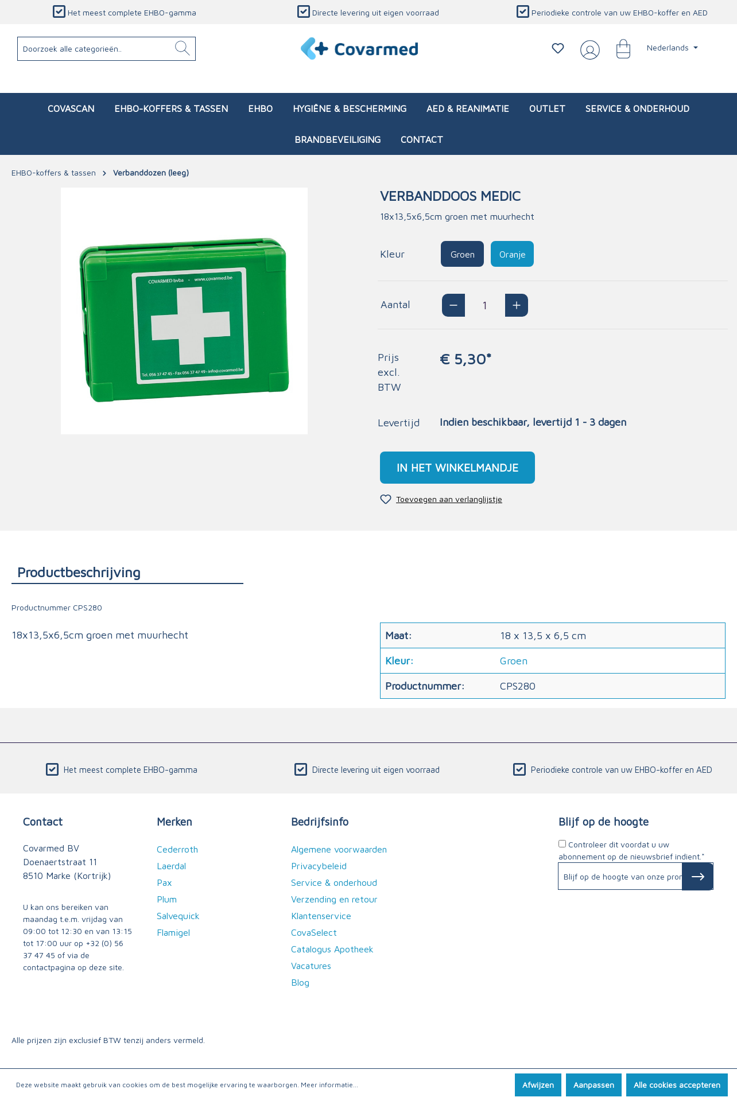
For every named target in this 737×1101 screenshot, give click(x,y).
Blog (300, 982)
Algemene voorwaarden (339, 849)
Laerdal (171, 866)
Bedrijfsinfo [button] (319, 821)
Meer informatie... (329, 1084)
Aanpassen (593, 1085)
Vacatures (311, 965)
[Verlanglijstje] (558, 48)
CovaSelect (314, 932)
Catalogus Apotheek (332, 949)
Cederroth (177, 849)
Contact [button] (43, 821)
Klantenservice (321, 916)
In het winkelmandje (457, 467)
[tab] (127, 571)
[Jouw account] (587, 48)
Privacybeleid (319, 866)
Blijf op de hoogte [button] (603, 821)
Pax (164, 882)
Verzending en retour (334, 899)
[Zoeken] (182, 48)
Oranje (512, 254)
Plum (167, 899)
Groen (463, 254)
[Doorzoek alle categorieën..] (107, 48)
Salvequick (178, 916)
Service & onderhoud (334, 882)
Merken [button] (174, 821)
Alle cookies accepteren (677, 1085)
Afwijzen (538, 1085)
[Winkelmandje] (617, 48)
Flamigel (173, 932)
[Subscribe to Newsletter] (697, 876)
